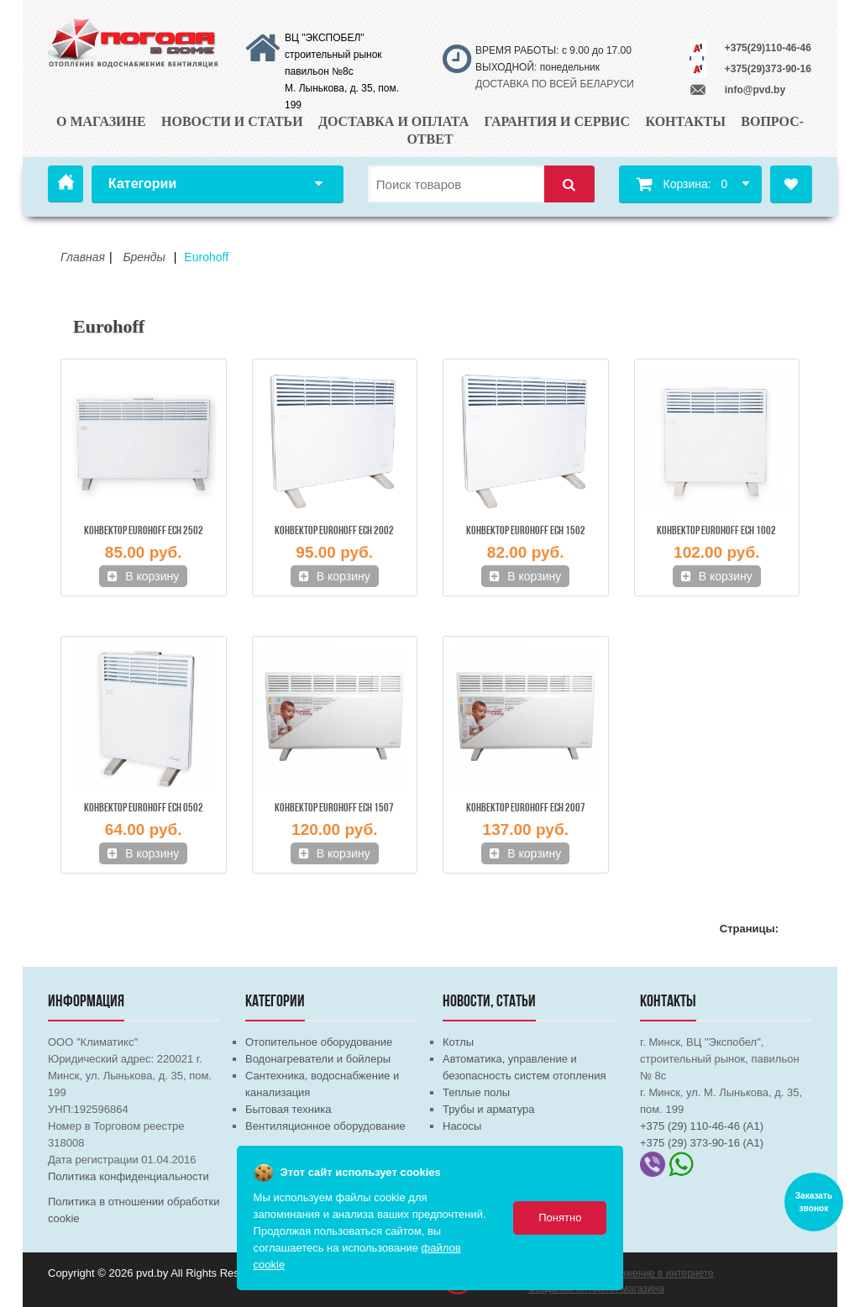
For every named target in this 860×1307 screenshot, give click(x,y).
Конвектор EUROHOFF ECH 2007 (525, 808)
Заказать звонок (813, 1202)
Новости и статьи (232, 121)
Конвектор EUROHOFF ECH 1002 (716, 531)
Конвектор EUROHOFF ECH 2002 (334, 531)
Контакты (685, 121)
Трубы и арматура (488, 1109)
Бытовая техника (288, 1109)
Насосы (462, 1126)
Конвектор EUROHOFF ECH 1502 (525, 531)
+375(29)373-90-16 (768, 69)
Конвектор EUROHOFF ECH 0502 (143, 808)
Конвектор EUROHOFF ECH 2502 (143, 531)
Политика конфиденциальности (128, 1176)
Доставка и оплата (393, 121)
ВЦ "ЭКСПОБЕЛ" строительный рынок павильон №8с (333, 54)
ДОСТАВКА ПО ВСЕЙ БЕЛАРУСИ (554, 84)
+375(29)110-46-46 (768, 48)
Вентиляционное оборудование (325, 1126)
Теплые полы (476, 1092)
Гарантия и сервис (558, 121)
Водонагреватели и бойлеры (318, 1058)
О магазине (101, 121)
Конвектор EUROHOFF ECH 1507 (334, 808)
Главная (65, 183)
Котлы (458, 1042)
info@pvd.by (755, 90)
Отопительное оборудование (318, 1042)
